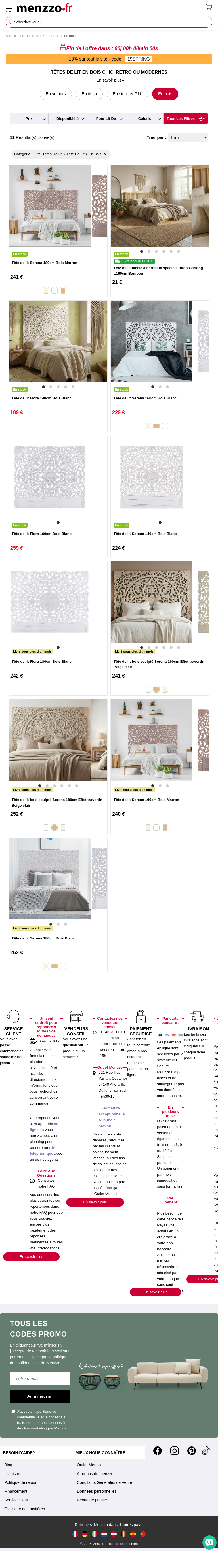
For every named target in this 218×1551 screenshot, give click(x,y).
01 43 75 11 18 (112, 1032)
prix (29, 118)
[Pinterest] (191, 1450)
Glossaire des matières (24, 1509)
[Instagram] (174, 1450)
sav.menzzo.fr (51, 1040)
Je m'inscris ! (40, 1396)
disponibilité (67, 118)
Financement (15, 1491)
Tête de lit (52, 35)
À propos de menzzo (95, 1473)
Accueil (11, 35)
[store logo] (109, 7)
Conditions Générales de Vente (104, 1482)
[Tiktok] (206, 1450)
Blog (8, 1465)
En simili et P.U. (127, 93)
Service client (16, 1500)
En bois (165, 93)
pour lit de (106, 118)
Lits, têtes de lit (30, 35)
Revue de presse (92, 1500)
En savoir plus (31, 1256)
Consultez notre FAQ (46, 1183)
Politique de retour (20, 1482)
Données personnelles (96, 1491)
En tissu (89, 93)
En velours (56, 93)
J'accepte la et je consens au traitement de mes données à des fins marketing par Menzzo (39, 1419)
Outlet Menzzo (89, 1465)
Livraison (12, 1473)
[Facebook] (157, 1450)
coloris (144, 118)
